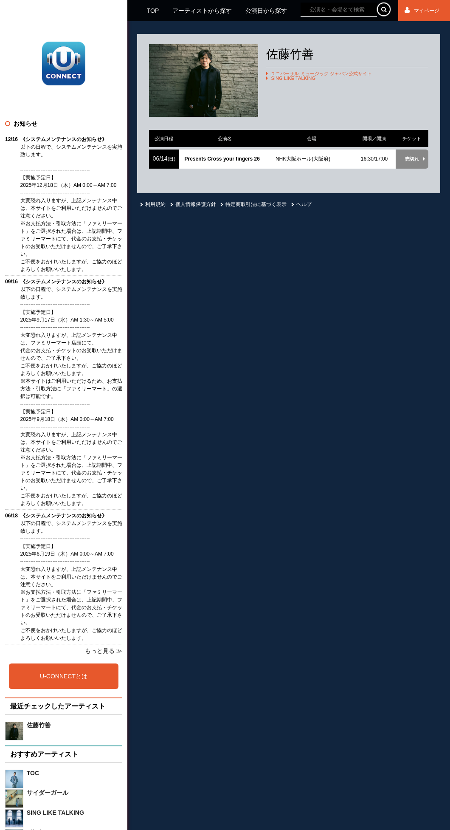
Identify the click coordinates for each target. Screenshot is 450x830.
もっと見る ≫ (103, 650)
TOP (153, 10)
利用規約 (153, 204)
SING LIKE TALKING (293, 78)
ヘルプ (301, 204)
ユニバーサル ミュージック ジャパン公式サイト (321, 73)
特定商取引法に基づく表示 (253, 204)
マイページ (422, 10)
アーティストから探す (202, 10)
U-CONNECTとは (63, 676)
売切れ (412, 158)
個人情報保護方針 (193, 204)
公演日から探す (266, 10)
